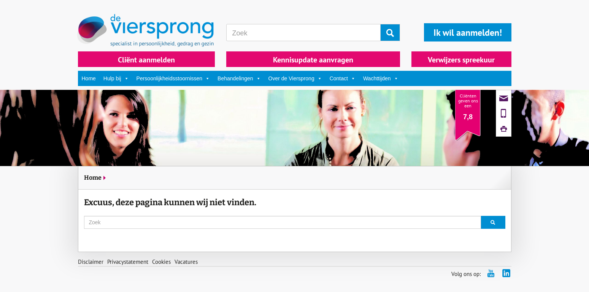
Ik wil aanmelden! (467, 32)
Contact (343, 78)
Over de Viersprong (295, 78)
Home (89, 78)
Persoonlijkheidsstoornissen (173, 78)
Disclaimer (90, 261)
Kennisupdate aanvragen (313, 60)
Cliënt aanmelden (146, 60)
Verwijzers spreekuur (461, 60)
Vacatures (186, 261)
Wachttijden (380, 78)
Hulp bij (116, 78)
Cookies (161, 261)
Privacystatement (127, 261)
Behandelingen (239, 78)
